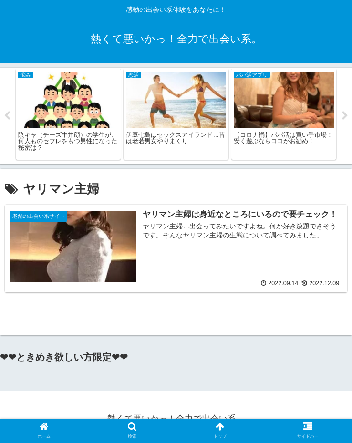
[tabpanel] (68, 114)
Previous (7, 116)
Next (345, 116)
